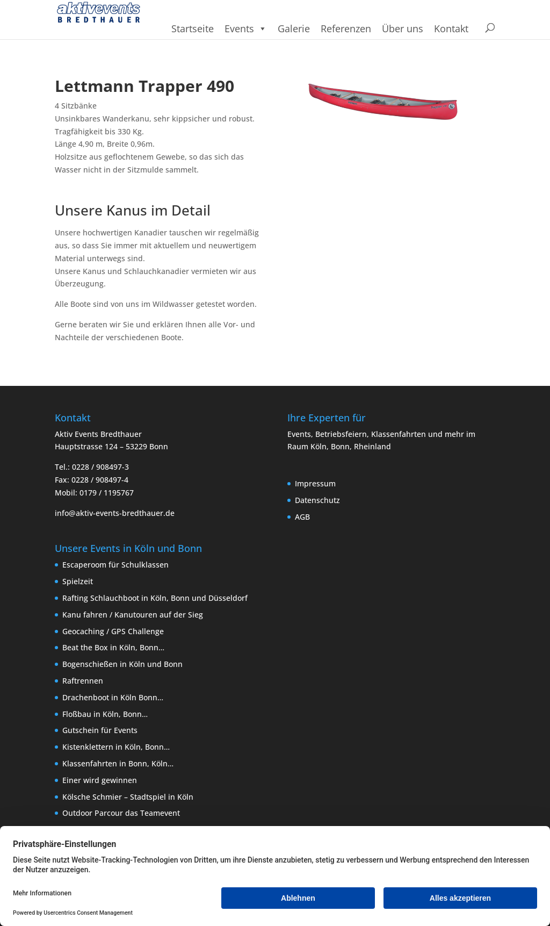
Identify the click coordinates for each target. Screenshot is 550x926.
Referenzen (346, 28)
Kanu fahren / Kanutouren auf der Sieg (132, 614)
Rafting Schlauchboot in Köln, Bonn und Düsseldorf (155, 598)
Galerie (294, 28)
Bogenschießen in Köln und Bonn (122, 664)
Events (246, 28)
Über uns (402, 28)
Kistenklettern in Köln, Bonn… (116, 747)
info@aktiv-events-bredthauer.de (115, 513)
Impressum (315, 483)
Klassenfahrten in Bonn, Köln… (117, 763)
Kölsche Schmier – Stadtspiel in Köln (127, 797)
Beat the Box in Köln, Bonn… (113, 647)
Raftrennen (82, 681)
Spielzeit (77, 581)
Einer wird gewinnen (99, 780)
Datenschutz (317, 500)
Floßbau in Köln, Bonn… (105, 714)
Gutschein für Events (100, 730)
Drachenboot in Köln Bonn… (112, 697)
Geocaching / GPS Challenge (113, 631)
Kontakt (451, 28)
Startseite (192, 28)
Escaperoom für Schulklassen (115, 564)
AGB (302, 517)
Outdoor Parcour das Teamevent (121, 813)
